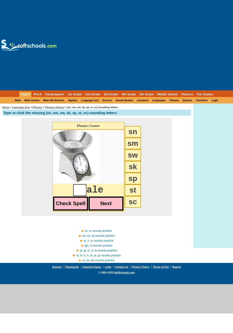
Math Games (32, 100)
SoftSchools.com (124, 274)
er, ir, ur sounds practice (98, 243)
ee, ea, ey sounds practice (98, 238)
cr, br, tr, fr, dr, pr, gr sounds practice (98, 257)
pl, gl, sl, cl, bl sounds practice (98, 252)
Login (214, 100)
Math (18, 100)
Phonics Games (54, 107)
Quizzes (187, 100)
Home (5, 107)
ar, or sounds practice (98, 233)
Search (176, 269)
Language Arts (90, 100)
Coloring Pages (91, 269)
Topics (25, 94)
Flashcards (72, 269)
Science (107, 100)
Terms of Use (161, 269)
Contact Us (121, 269)
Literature (143, 100)
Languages (159, 100)
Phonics (37, 107)
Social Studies (124, 100)
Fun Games (205, 94)
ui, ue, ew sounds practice (98, 262)
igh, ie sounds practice (98, 248)
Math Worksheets (53, 100)
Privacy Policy (140, 269)
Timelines (202, 100)
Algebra (73, 100)
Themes (174, 100)
